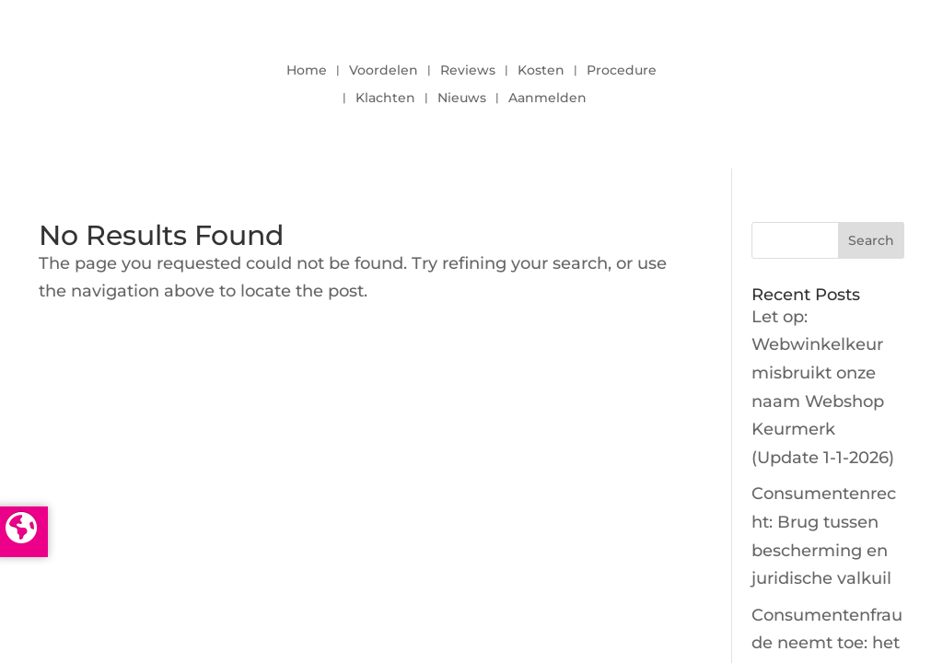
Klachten (385, 98)
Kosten (541, 71)
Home (306, 71)
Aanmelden (547, 98)
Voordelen (383, 71)
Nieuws (461, 98)
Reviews (467, 71)
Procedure (622, 71)
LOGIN (798, 79)
